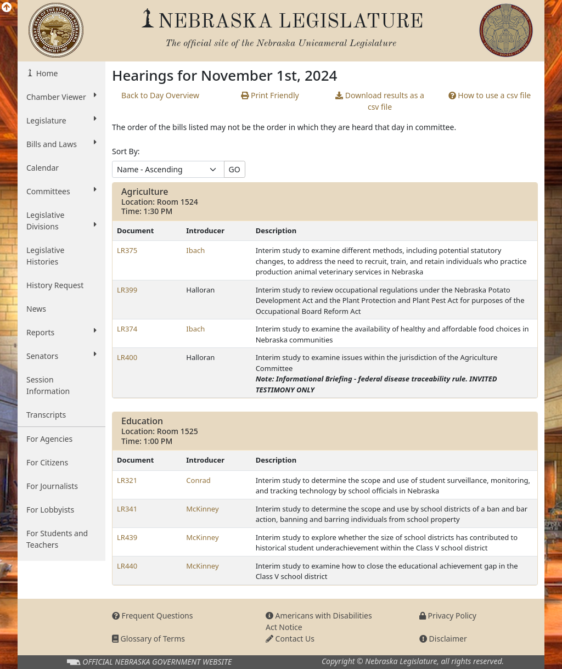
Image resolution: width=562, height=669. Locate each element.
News (36, 308)
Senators (61, 355)
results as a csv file (379, 101)
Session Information (48, 385)
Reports (61, 332)
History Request (54, 285)
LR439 (127, 537)
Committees (61, 190)
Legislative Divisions (61, 221)
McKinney (202, 509)
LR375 (127, 250)
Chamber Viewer (61, 96)
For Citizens (47, 462)
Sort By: (126, 151)
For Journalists (52, 486)
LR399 (127, 290)
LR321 (127, 480)
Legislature (61, 120)
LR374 (127, 329)
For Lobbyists (50, 509)
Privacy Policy (447, 615)
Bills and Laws (61, 143)
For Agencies (49, 439)
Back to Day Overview (160, 95)
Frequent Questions (152, 615)
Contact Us (290, 638)
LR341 (127, 509)
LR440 (127, 566)
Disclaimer (443, 638)
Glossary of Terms (148, 638)
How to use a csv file (489, 95)
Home (46, 73)
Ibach (195, 250)
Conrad (198, 480)
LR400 (127, 357)
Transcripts (46, 414)
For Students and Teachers (57, 539)
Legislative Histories (45, 256)
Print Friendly (270, 95)
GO (234, 169)
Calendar (42, 167)
